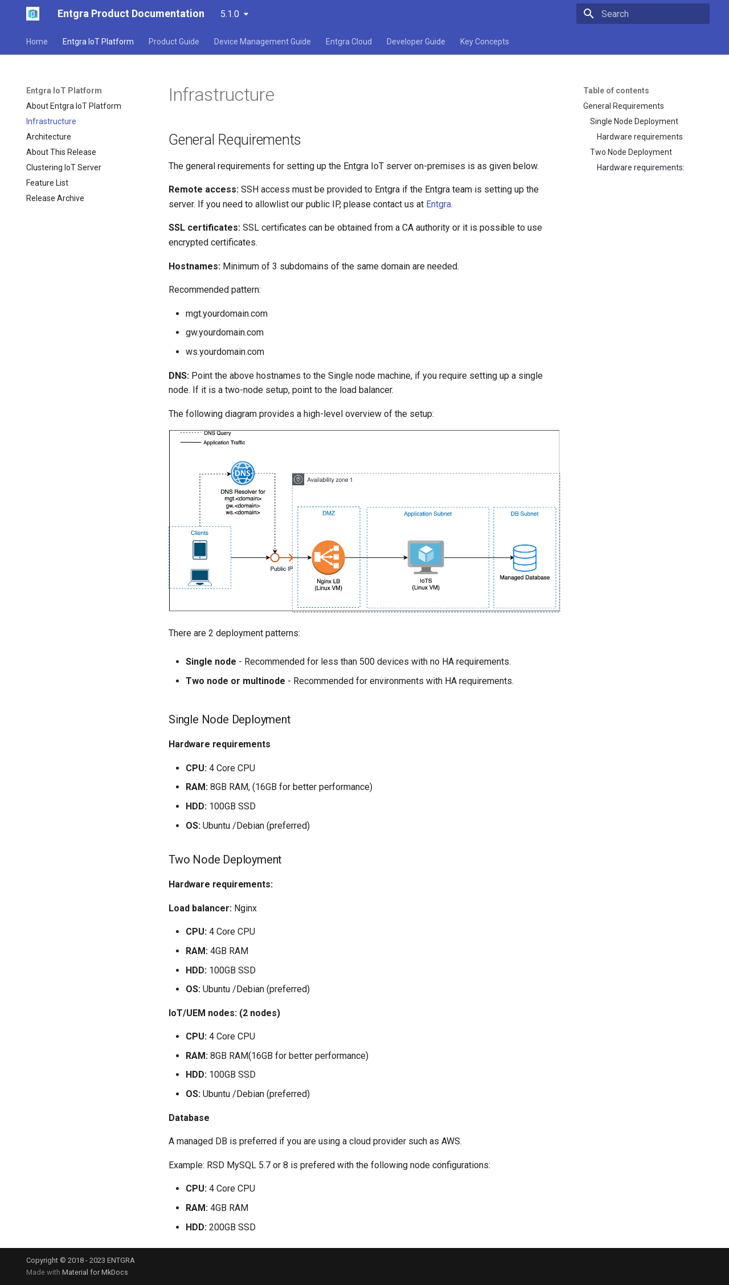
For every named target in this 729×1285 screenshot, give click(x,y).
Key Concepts (484, 41)
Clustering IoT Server (63, 167)
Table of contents (616, 90)
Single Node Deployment (634, 121)
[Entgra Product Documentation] (33, 13)
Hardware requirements (640, 136)
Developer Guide (416, 41)
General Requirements (623, 106)
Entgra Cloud (349, 41)
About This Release (61, 152)
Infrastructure (51, 121)
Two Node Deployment (631, 152)
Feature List (47, 182)
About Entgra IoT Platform (73, 106)
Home (37, 41)
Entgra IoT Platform (98, 41)
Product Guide (174, 41)
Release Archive (55, 198)
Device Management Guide (262, 41)
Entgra (438, 204)
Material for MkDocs (95, 1272)
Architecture (48, 136)
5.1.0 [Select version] (229, 14)
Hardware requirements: (641, 167)
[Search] (643, 13)
